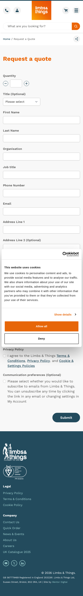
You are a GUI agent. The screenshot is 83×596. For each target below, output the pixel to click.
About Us (9, 540)
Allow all (41, 326)
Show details (63, 314)
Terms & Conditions (17, 499)
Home (6, 38)
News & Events (13, 534)
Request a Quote (24, 38)
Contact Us (11, 522)
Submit (66, 418)
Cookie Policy (12, 505)
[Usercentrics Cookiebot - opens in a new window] (62, 254)
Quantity (9, 76)
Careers (8, 546)
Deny (41, 338)
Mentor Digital (60, 582)
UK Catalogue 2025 (17, 552)
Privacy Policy (38, 361)
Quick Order (12, 528)
